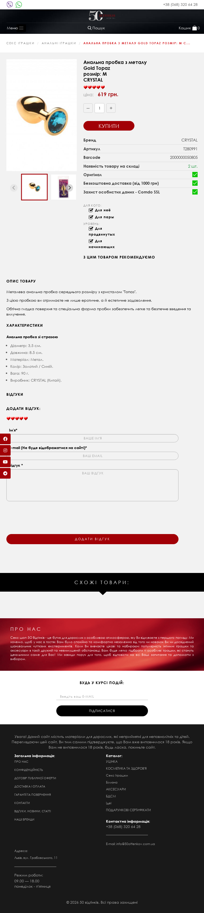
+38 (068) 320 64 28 (180, 4)
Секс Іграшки (20, 43)
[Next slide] (69, 188)
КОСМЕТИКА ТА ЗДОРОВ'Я (126, 768)
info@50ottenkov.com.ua (135, 844)
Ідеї (108, 803)
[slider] (94, 87)
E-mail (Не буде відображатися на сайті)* (48, 447)
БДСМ (111, 796)
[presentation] (46, 514)
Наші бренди (24, 819)
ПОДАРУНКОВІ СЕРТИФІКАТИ (128, 810)
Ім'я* (13, 430)
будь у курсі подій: (102, 682)
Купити (109, 126)
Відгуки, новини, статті (32, 811)
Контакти (22, 803)
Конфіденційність (28, 770)
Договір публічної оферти (35, 778)
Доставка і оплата (29, 786)
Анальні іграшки (59, 43)
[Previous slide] (14, 188)
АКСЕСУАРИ (116, 789)
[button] (34, 187)
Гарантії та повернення (32, 795)
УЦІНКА (112, 761)
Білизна (111, 782)
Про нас (21, 762)
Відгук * (16, 465)
